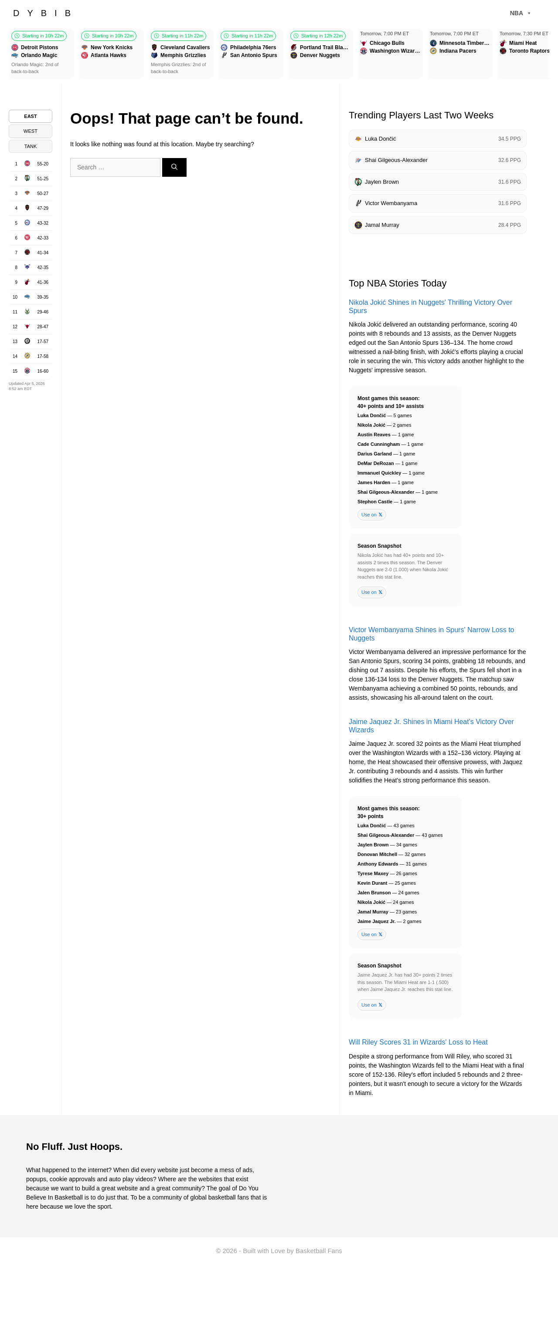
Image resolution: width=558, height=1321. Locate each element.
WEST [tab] (30, 131)
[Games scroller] (279, 54)
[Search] (174, 167)
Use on (371, 515)
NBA (521, 13)
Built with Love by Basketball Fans (292, 1250)
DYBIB (45, 13)
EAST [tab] (30, 116)
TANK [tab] (30, 146)
